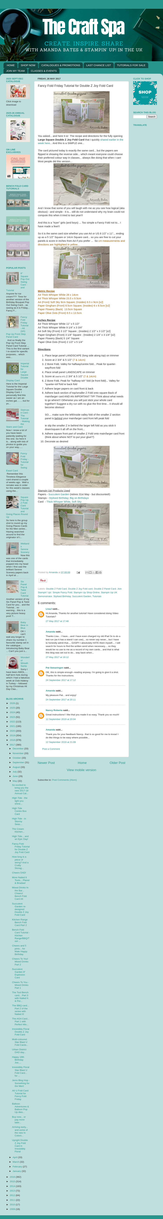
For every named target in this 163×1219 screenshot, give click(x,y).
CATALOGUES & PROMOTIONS (60, 65)
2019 (13, 735)
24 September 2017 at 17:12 (61, 680)
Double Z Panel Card (105, 588)
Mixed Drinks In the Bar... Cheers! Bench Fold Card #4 (20, 893)
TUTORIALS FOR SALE (131, 65)
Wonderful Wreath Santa (25, 661)
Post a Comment (51, 749)
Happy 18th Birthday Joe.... (18, 1060)
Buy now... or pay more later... (19, 1120)
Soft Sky (77, 501)
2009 (13, 1209)
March (16, 1162)
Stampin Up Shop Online (87, 592)
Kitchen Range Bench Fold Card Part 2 (20, 922)
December (18, 748)
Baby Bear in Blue (24, 625)
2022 (13, 721)
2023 (13, 717)
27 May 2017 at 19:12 (57, 657)
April (15, 1157)
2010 (13, 1204)
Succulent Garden (58, 494)
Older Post (117, 763)
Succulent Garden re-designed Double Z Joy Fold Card (20, 909)
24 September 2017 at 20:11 (61, 699)
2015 (13, 1181)
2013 (13, 1190)
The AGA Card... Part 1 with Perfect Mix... (20, 1021)
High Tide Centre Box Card (19, 811)
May (15, 781)
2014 (13, 1186)
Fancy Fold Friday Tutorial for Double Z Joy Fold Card (21, 848)
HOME (11, 65)
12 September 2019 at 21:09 (61, 742)
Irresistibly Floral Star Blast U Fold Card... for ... (20, 1071)
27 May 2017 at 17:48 (57, 621)
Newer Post (46, 763)
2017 (13, 744)
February (18, 1166)
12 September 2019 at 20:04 (61, 719)
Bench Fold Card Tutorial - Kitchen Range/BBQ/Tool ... (21, 935)
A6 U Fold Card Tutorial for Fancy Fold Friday (20, 1094)
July (15, 771)
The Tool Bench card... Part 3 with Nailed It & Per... (20, 996)
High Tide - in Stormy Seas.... (19, 821)
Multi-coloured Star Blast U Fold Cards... (20, 1042)
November (18, 753)
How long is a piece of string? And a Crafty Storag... (20, 862)
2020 (13, 731)
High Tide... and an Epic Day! (20, 837)
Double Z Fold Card (56, 588)
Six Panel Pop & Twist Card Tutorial (24, 588)
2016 (13, 1177)
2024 (13, 712)
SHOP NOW (28, 65)
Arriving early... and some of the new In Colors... (20, 1131)
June (15, 776)
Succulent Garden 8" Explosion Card (18, 973)
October (17, 758)
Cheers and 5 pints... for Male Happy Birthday (19, 950)
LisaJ (49, 609)
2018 (13, 740)
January (17, 1171)
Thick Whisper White (58, 501)
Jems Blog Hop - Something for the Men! (21, 1083)
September (19, 762)
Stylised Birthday (59, 498)
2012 (13, 1195)
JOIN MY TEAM (15, 70)
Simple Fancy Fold (62, 592)
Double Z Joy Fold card (80, 588)
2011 (13, 1200)
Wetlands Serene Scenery (25, 547)
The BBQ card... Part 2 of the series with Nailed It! (20, 1009)
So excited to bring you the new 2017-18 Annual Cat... (20, 789)
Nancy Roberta (54, 710)
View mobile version (81, 770)
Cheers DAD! (19, 872)
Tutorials (96, 596)
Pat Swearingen (54, 667)
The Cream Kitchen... (18, 830)
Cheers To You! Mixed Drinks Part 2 (20, 961)
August (17, 767)
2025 (13, 707)
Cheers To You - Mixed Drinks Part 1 (20, 985)
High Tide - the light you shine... (20, 801)
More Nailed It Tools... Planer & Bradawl (21, 880)
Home (82, 763)
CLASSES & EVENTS (44, 70)
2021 (13, 726)
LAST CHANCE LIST (98, 65)
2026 (13, 703)
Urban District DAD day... (19, 1051)
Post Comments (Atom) (64, 780)
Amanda (53, 572)
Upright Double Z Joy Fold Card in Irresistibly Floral (20, 1146)
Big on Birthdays (79, 498)
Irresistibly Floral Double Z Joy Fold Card (20, 1032)
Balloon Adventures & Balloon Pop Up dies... (20, 1108)
